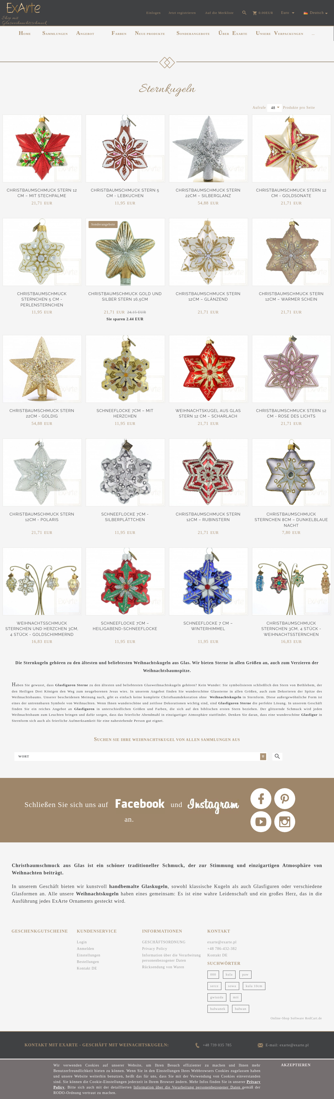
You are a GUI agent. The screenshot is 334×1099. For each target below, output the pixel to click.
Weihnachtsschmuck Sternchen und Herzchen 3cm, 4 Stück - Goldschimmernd (41, 629)
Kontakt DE (87, 968)
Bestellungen (88, 962)
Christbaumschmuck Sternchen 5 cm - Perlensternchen (42, 299)
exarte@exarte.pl (222, 942)
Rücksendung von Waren (163, 967)
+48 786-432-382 (222, 949)
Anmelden (85, 949)
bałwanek (218, 1009)
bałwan (241, 1009)
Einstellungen (88, 955)
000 (213, 974)
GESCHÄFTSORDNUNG (163, 942)
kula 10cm (254, 986)
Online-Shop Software (287, 1018)
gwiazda (216, 997)
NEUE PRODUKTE (150, 33)
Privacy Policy (154, 949)
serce (214, 986)
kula (229, 974)
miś (236, 997)
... (313, 33)
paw (245, 974)
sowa (232, 986)
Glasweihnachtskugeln (162, 685)
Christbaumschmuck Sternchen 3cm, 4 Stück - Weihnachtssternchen (291, 629)
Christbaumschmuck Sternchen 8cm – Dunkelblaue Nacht (291, 520)
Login (82, 942)
